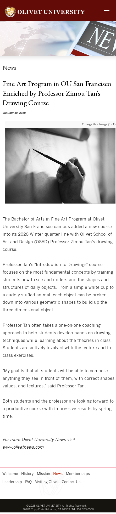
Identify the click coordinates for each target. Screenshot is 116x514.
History (27, 474)
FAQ (28, 482)
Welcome (10, 474)
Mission (43, 474)
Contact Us (71, 482)
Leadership (12, 482)
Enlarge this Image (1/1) (98, 124)
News (58, 474)
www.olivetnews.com (23, 447)
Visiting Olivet (47, 482)
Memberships (78, 474)
